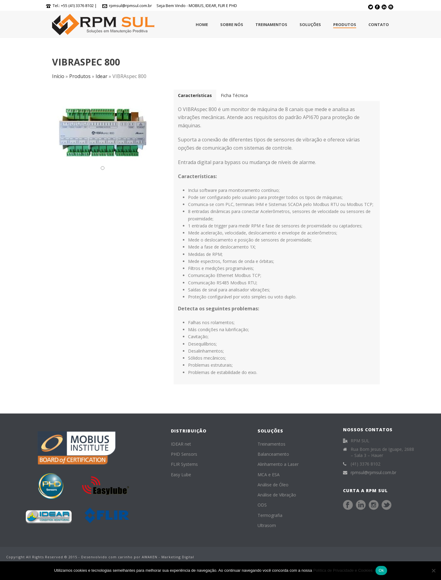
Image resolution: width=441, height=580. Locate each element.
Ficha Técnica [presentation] (234, 95)
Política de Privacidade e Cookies (343, 570)
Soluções (310, 24)
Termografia (270, 515)
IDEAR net (181, 444)
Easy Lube (181, 474)
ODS (262, 505)
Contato (378, 24)
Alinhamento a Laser (278, 464)
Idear (101, 76)
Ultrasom (267, 525)
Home (202, 24)
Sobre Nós (231, 24)
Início (58, 76)
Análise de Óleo (273, 485)
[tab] (195, 95)
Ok (381, 570)
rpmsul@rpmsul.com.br (130, 5)
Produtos (344, 24)
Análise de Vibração (277, 495)
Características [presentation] (195, 95)
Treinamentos (271, 24)
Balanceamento (273, 454)
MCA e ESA (269, 474)
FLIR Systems (184, 464)
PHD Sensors (184, 454)
